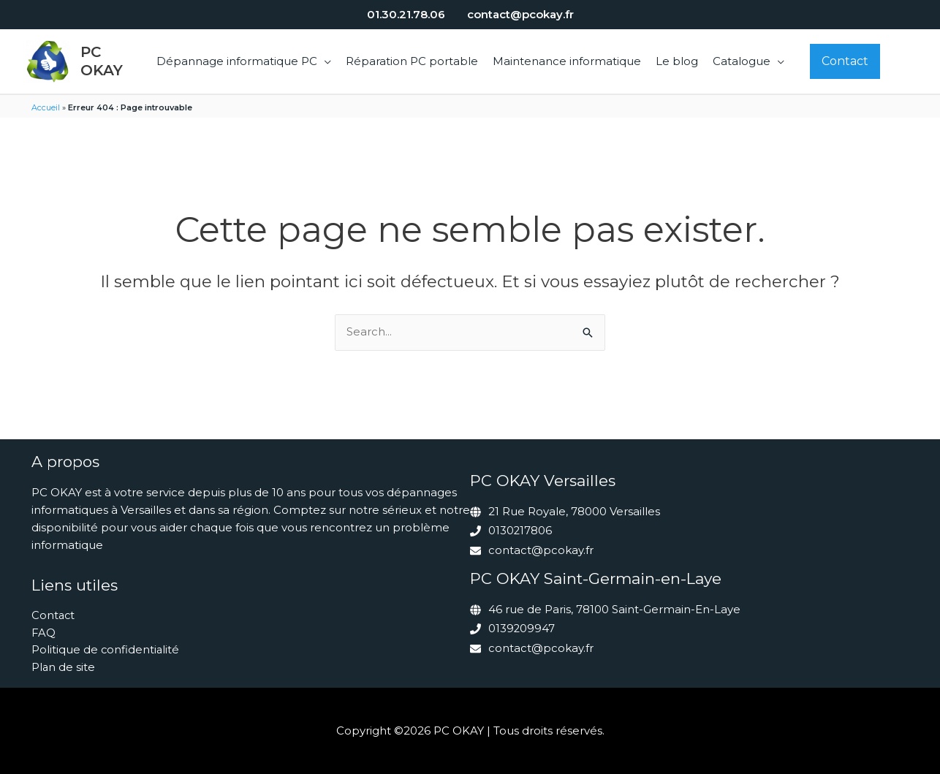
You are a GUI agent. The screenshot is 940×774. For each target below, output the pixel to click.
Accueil (45, 107)
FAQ (43, 633)
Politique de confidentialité (106, 650)
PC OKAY (101, 61)
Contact (53, 615)
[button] (324, 61)
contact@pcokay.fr (541, 551)
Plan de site (63, 668)
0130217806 (520, 532)
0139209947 (522, 628)
